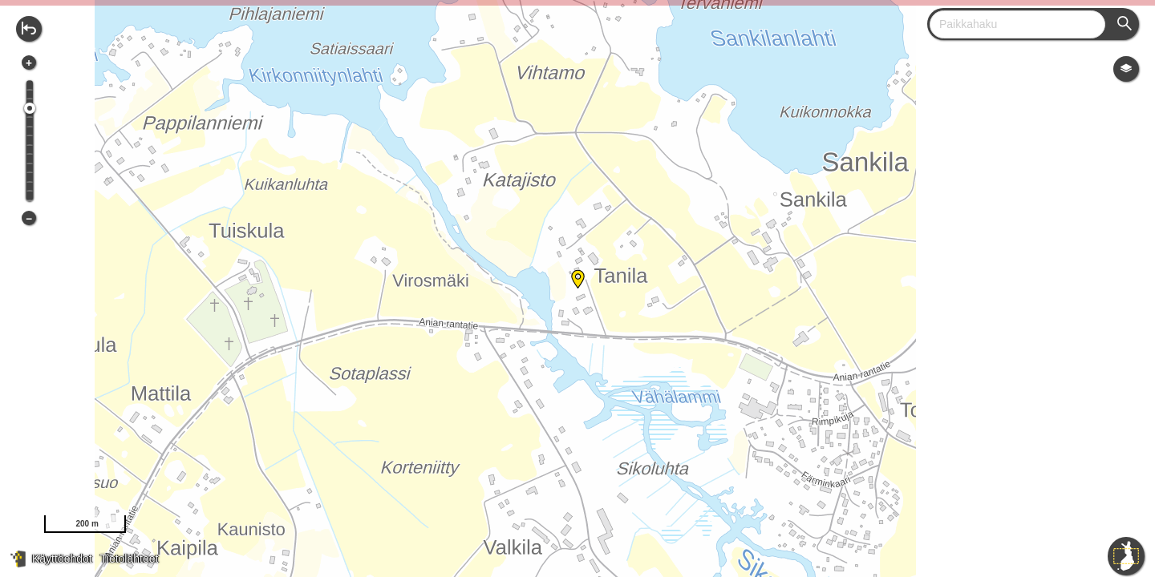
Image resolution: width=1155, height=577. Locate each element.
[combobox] (1011, 24)
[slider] (29, 108)
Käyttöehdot (62, 558)
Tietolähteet (129, 558)
